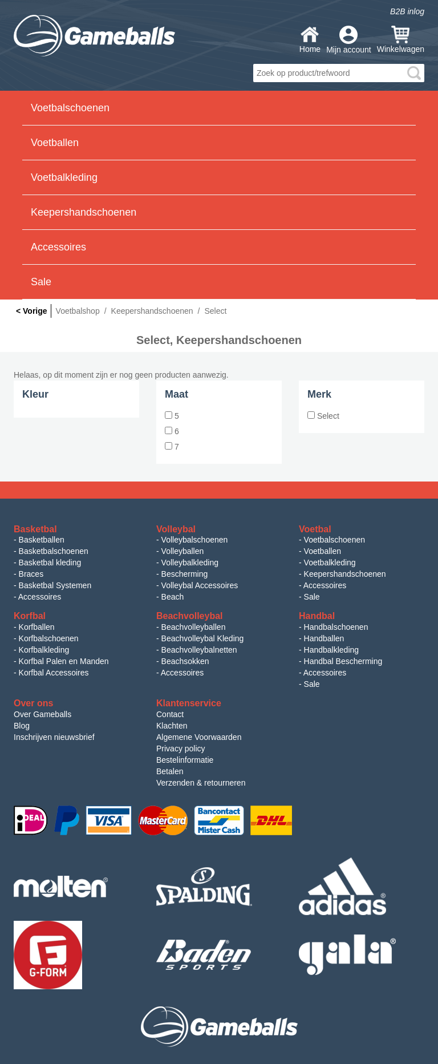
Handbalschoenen (336, 627)
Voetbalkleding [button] (64, 177)
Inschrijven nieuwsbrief (54, 737)
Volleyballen (182, 551)
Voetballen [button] (55, 142)
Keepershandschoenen (345, 573)
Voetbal (315, 529)
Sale (312, 596)
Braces (31, 573)
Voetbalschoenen (334, 539)
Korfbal (30, 616)
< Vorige (31, 310)
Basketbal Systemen (55, 585)
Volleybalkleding (189, 562)
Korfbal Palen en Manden (64, 661)
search (414, 73)
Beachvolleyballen (193, 627)
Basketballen (41, 539)
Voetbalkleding (330, 562)
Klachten (171, 725)
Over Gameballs (42, 714)
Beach (172, 596)
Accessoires (39, 596)
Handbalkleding (331, 649)
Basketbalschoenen (53, 551)
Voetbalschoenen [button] (70, 108)
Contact (170, 714)
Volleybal (176, 529)
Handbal (317, 616)
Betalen (169, 771)
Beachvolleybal (189, 616)
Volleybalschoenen (194, 539)
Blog (22, 725)
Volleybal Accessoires (199, 585)
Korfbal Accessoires (54, 672)
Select (323, 415)
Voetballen (322, 551)
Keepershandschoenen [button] (83, 212)
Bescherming (184, 573)
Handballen (324, 638)
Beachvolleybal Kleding (202, 638)
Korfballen (37, 627)
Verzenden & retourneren (200, 782)
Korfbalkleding (44, 649)
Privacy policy (180, 748)
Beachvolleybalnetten (199, 649)
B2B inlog (407, 11)
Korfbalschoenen (49, 638)
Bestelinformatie (184, 759)
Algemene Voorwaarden (198, 737)
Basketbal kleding (50, 562)
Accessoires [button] (58, 247)
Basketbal (35, 529)
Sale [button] (41, 282)
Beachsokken (185, 661)
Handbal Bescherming (343, 661)
